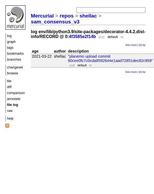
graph (11, 42)
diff (9, 87)
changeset (15, 67)
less (128, 44)
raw (10, 111)
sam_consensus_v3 (55, 22)
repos (67, 16)
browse (12, 73)
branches (14, 59)
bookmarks (15, 53)
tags (10, 48)
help (10, 118)
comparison (16, 93)
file (9, 81)
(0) (140, 44)
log (9, 36)
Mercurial (42, 16)
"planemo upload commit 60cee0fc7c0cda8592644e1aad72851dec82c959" (110, 58)
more (134, 44)
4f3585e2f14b (82, 36)
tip (144, 44)
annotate (13, 99)
